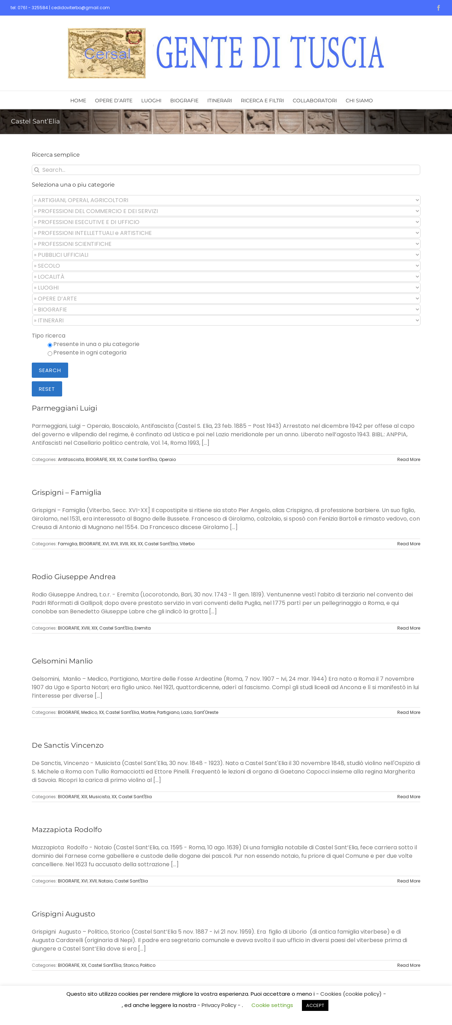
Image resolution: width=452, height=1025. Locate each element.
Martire (148, 712)
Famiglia (67, 544)
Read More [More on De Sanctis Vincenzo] (408, 797)
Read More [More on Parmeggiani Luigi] (408, 459)
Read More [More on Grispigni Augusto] (408, 965)
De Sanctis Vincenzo (68, 745)
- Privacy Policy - (219, 1005)
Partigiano (168, 712)
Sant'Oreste (206, 712)
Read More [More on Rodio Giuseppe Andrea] (408, 628)
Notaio (106, 881)
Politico (147, 965)
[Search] (37, 170)
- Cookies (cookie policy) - (351, 993)
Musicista (99, 797)
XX (119, 459)
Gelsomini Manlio (62, 661)
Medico (89, 712)
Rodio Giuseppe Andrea (74, 576)
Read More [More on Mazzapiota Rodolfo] (408, 881)
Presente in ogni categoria (89, 352)
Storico (130, 965)
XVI (105, 544)
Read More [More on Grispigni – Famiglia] (408, 544)
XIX (112, 459)
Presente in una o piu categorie (96, 344)
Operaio (167, 459)
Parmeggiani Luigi (64, 408)
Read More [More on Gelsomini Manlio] (408, 712)
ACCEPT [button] (315, 1005)
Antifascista (71, 459)
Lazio (186, 712)
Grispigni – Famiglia (66, 492)
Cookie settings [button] (272, 1005)
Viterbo (187, 544)
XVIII (124, 544)
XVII (114, 544)
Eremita (143, 628)
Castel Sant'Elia (140, 459)
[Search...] (226, 170)
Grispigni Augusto (63, 914)
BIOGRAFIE (96, 459)
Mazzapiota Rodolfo (67, 829)
